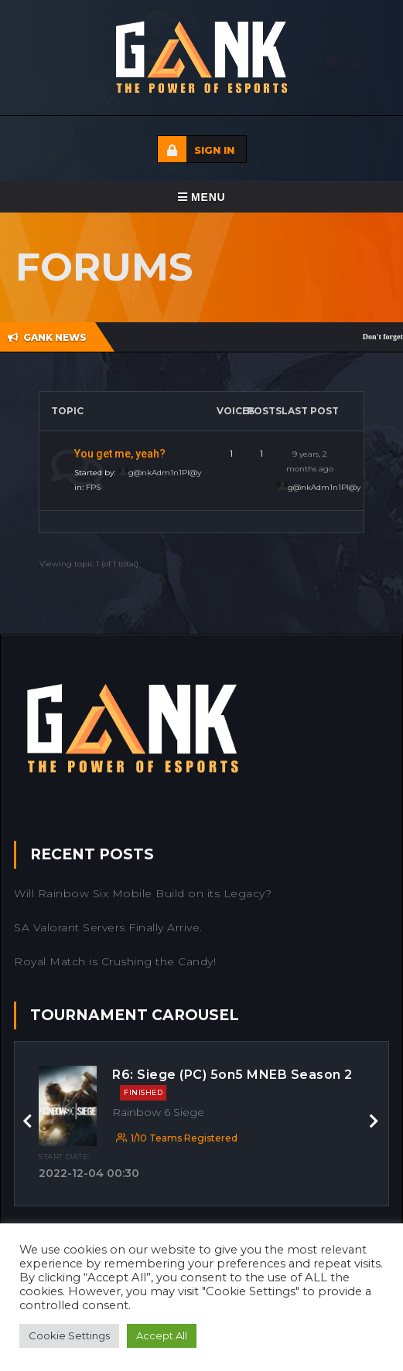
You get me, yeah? (120, 453)
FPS (93, 487)
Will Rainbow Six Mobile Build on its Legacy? (143, 893)
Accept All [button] (161, 1335)
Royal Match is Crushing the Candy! (115, 961)
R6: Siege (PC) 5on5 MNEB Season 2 (232, 1084)
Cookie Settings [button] (69, 1335)
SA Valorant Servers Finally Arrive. (108, 927)
